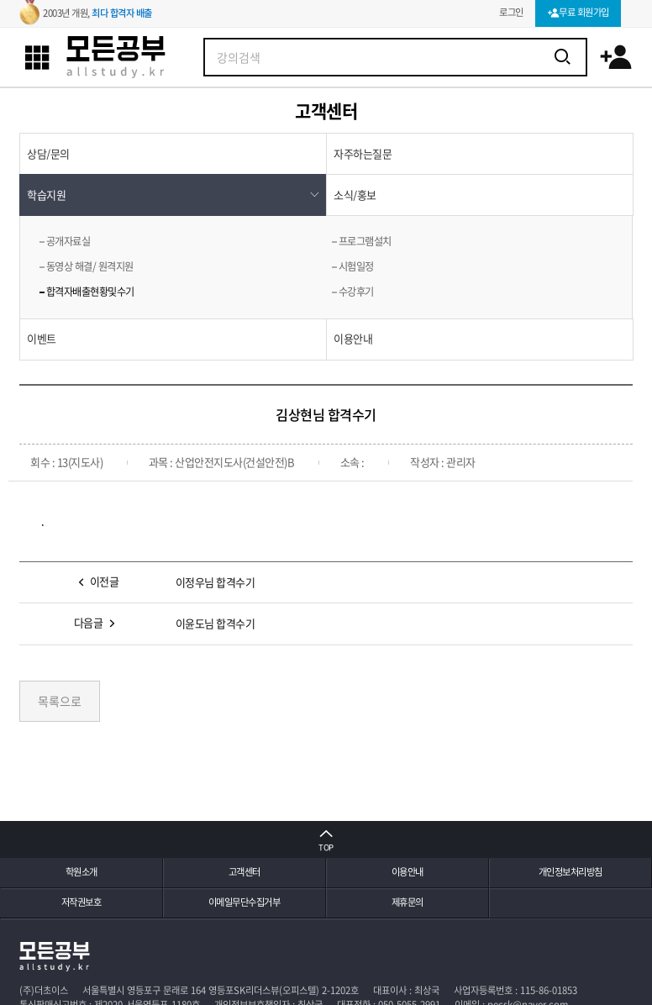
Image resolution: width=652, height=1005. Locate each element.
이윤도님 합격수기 (215, 623)
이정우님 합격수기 (215, 582)
